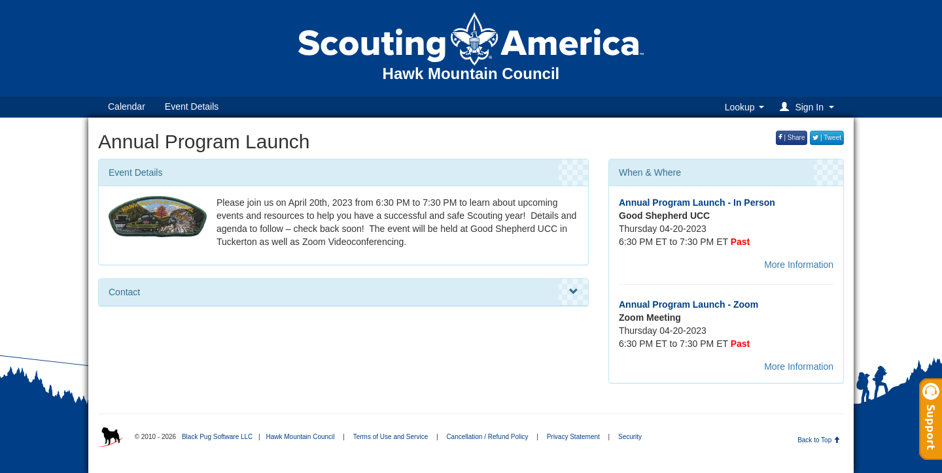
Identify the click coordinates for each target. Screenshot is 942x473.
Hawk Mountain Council (300, 436)
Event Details (191, 106)
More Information (798, 264)
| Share (791, 137)
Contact (343, 292)
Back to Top (818, 440)
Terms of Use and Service (390, 436)
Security (630, 436)
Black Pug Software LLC (217, 436)
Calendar (126, 106)
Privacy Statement (573, 436)
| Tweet (826, 137)
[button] (809, 107)
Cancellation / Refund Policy (487, 436)
